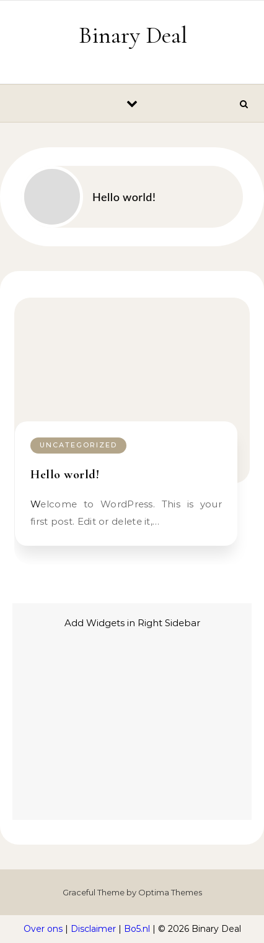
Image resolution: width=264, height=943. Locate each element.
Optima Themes (170, 892)
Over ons (43, 928)
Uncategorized (78, 445)
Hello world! (64, 474)
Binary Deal (133, 35)
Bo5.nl (137, 928)
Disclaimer (93, 928)
